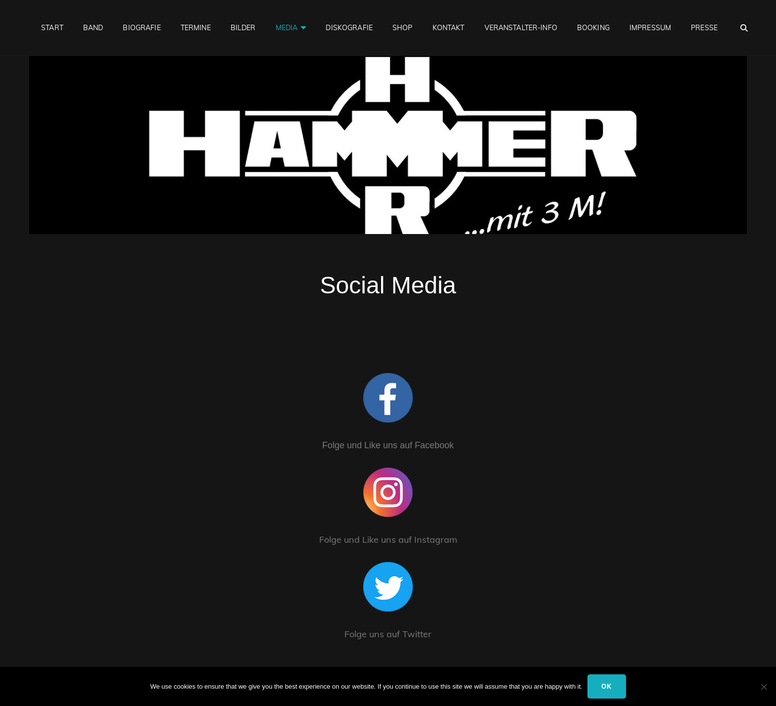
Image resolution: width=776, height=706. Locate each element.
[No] (764, 687)
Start (52, 27)
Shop (402, 27)
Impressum (650, 27)
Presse (704, 27)
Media (287, 27)
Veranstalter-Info (521, 27)
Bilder (243, 27)
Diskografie (349, 27)
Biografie (141, 27)
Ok (606, 686)
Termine (196, 27)
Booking (593, 27)
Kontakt (449, 27)
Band (93, 27)
